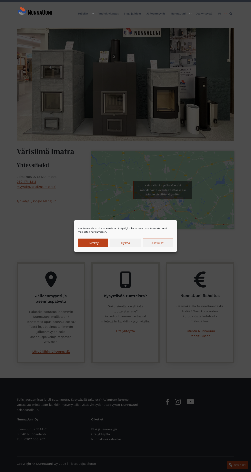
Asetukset (157, 243)
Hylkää (125, 243)
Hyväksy (93, 243)
